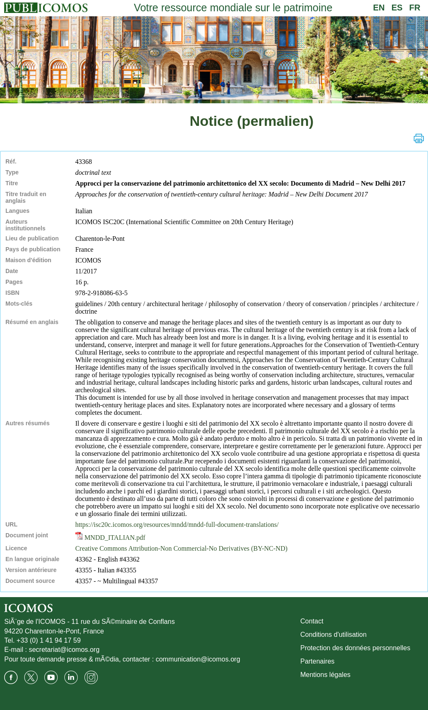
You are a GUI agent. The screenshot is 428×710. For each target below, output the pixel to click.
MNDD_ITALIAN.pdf (110, 537)
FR (414, 7)
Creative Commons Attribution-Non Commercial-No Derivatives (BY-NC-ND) (181, 548)
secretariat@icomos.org (64, 649)
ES (397, 7)
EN (379, 7)
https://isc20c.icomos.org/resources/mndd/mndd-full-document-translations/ (177, 524)
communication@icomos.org (197, 659)
